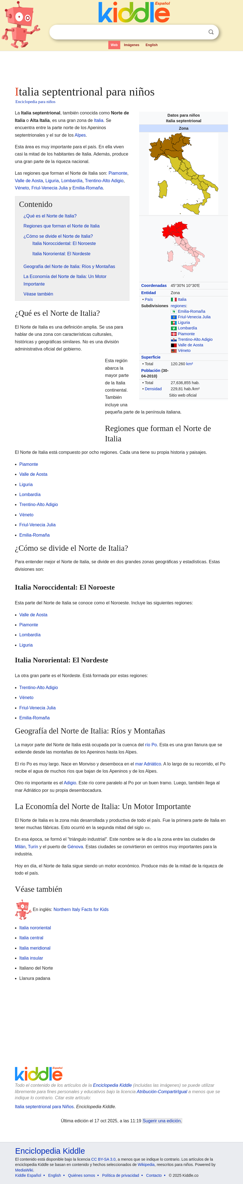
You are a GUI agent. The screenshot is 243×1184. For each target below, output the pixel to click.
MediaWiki (24, 1170)
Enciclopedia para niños (36, 101)
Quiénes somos (81, 1175)
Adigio (70, 782)
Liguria (184, 322)
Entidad (148, 293)
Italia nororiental (35, 927)
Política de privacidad (120, 1175)
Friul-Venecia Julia (194, 317)
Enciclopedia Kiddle (112, 1085)
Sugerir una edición (162, 1120)
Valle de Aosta (190, 345)
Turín (33, 846)
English (151, 45)
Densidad (153, 389)
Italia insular (31, 958)
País (149, 299)
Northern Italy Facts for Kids (81, 909)
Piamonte (186, 334)
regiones (178, 306)
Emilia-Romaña (191, 311)
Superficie (151, 357)
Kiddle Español (28, 1175)
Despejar (199, 32)
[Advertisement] (121, 66)
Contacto (154, 1175)
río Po (151, 744)
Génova (75, 846)
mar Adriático (148, 764)
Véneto (184, 350)
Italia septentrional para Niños (44, 1106)
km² (189, 364)
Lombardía (187, 328)
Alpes (80, 135)
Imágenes (131, 45)
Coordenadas (154, 285)
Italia (182, 299)
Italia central (31, 937)
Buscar (211, 32)
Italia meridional (35, 948)
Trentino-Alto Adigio (195, 339)
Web (114, 45)
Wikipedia (146, 1164)
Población (150, 370)
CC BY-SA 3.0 (103, 1159)
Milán (20, 846)
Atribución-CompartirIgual (162, 1091)
